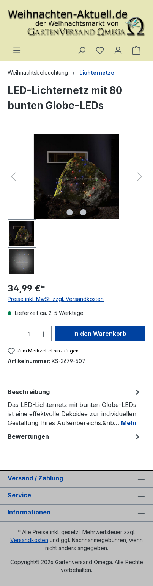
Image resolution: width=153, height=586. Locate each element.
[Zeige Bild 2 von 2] (83, 212)
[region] (76, 205)
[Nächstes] (139, 176)
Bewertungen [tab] (75, 436)
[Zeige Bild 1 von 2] (69, 212)
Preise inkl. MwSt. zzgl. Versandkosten (56, 299)
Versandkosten (29, 540)
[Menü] (17, 50)
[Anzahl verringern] (16, 333)
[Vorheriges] (13, 176)
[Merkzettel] (100, 50)
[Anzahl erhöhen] (44, 333)
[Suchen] (82, 50)
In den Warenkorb (99, 333)
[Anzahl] (29, 333)
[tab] (75, 407)
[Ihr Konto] (118, 50)
